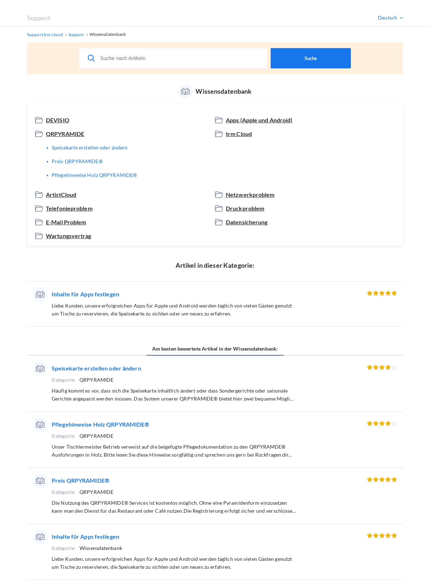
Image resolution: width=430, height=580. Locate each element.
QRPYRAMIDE (65, 133)
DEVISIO (57, 120)
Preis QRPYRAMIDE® (77, 161)
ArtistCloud (61, 194)
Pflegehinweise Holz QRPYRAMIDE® (94, 175)
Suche (311, 58)
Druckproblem (245, 208)
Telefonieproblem (69, 208)
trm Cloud (239, 133)
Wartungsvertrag (68, 235)
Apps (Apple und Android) (259, 120)
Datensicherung (247, 222)
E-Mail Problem (66, 222)
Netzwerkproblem (250, 194)
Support (39, 18)
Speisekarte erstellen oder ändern (90, 147)
